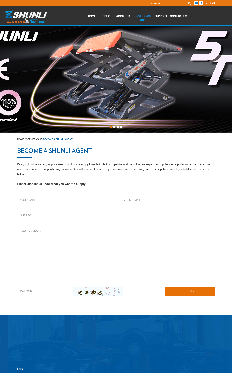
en (213, 2)
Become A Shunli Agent (58, 139)
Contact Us (178, 16)
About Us (123, 16)
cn (207, 2)
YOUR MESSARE (116, 253)
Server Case (142, 16)
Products (106, 16)
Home (92, 16)
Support (161, 16)
